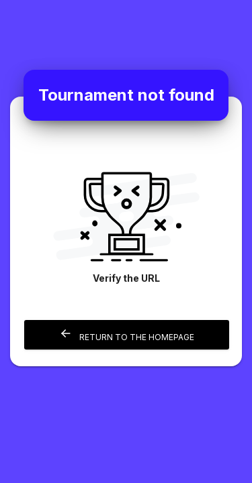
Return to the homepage (126, 334)
